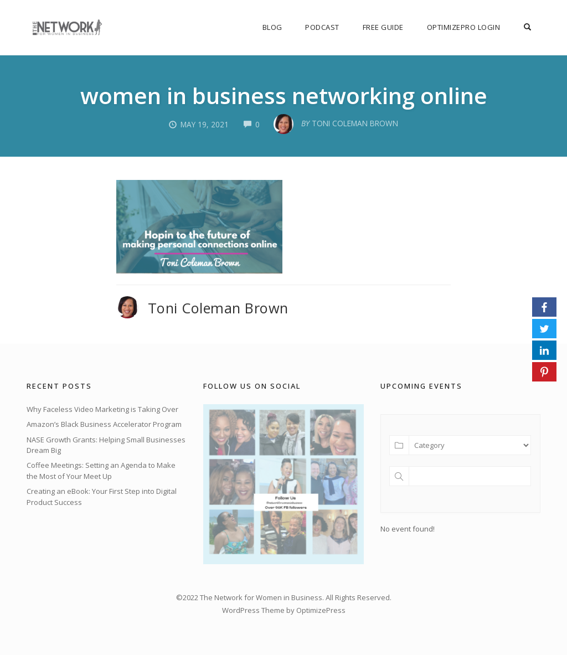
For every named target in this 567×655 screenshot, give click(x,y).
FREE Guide (387, 27)
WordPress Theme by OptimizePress (284, 610)
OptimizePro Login (466, 27)
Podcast (327, 27)
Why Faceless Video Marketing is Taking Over (102, 409)
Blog (278, 27)
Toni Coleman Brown (218, 307)
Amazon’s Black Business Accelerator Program (104, 424)
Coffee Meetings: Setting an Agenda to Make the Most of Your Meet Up (101, 470)
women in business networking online (283, 94)
